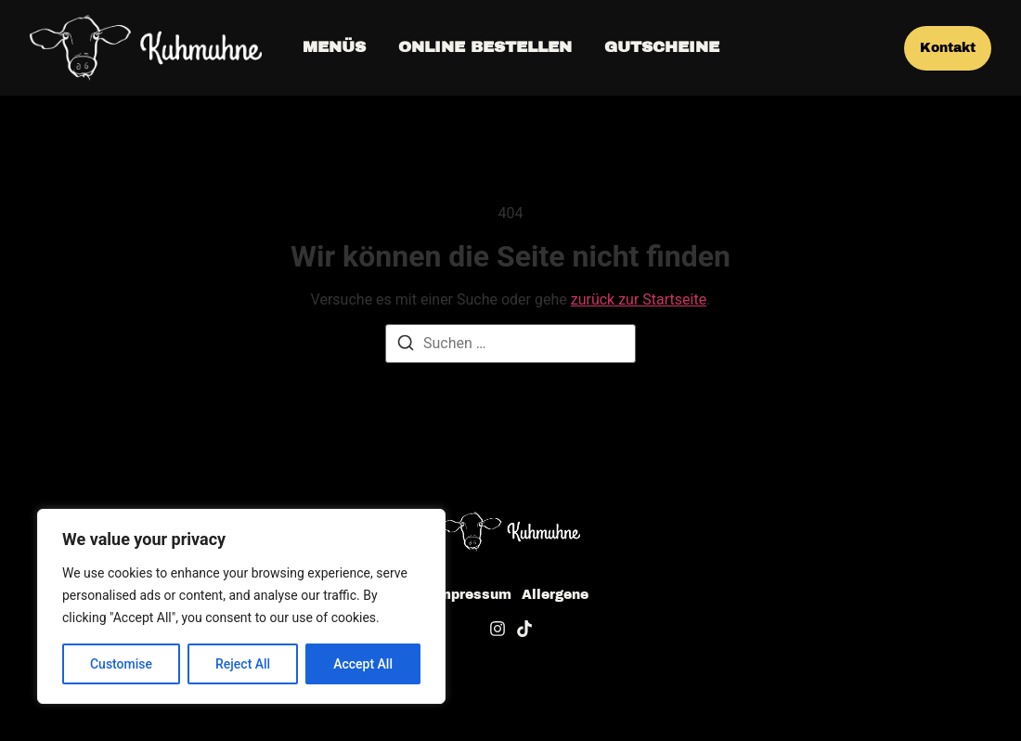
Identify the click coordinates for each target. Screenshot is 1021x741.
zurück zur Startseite (638, 299)
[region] (241, 606)
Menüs (334, 47)
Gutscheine (661, 47)
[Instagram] (497, 628)
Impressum (472, 595)
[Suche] (405, 346)
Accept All (363, 663)
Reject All (242, 663)
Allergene (555, 595)
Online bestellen (485, 47)
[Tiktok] (524, 628)
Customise (121, 663)
